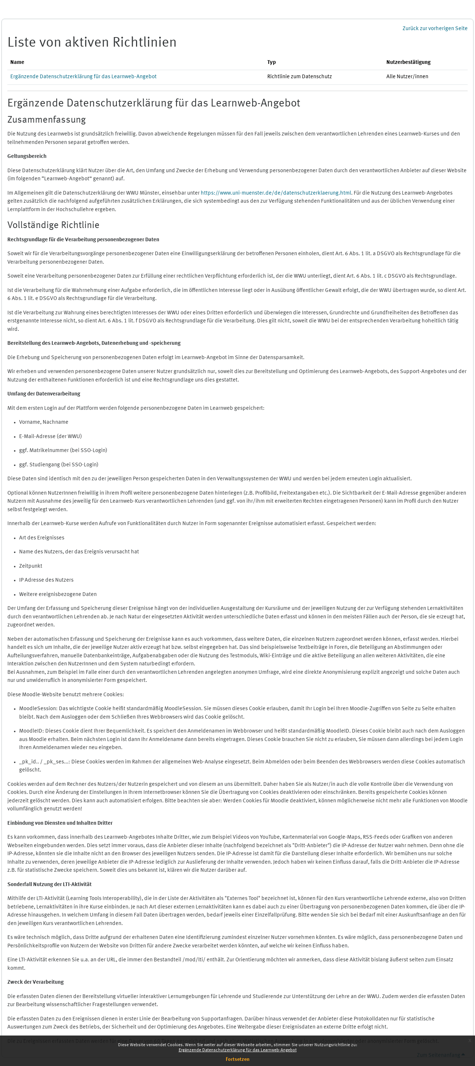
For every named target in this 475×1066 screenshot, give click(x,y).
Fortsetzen (238, 1059)
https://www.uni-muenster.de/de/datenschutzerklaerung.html (276, 193)
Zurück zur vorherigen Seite (435, 29)
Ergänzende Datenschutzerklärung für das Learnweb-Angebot (238, 1050)
